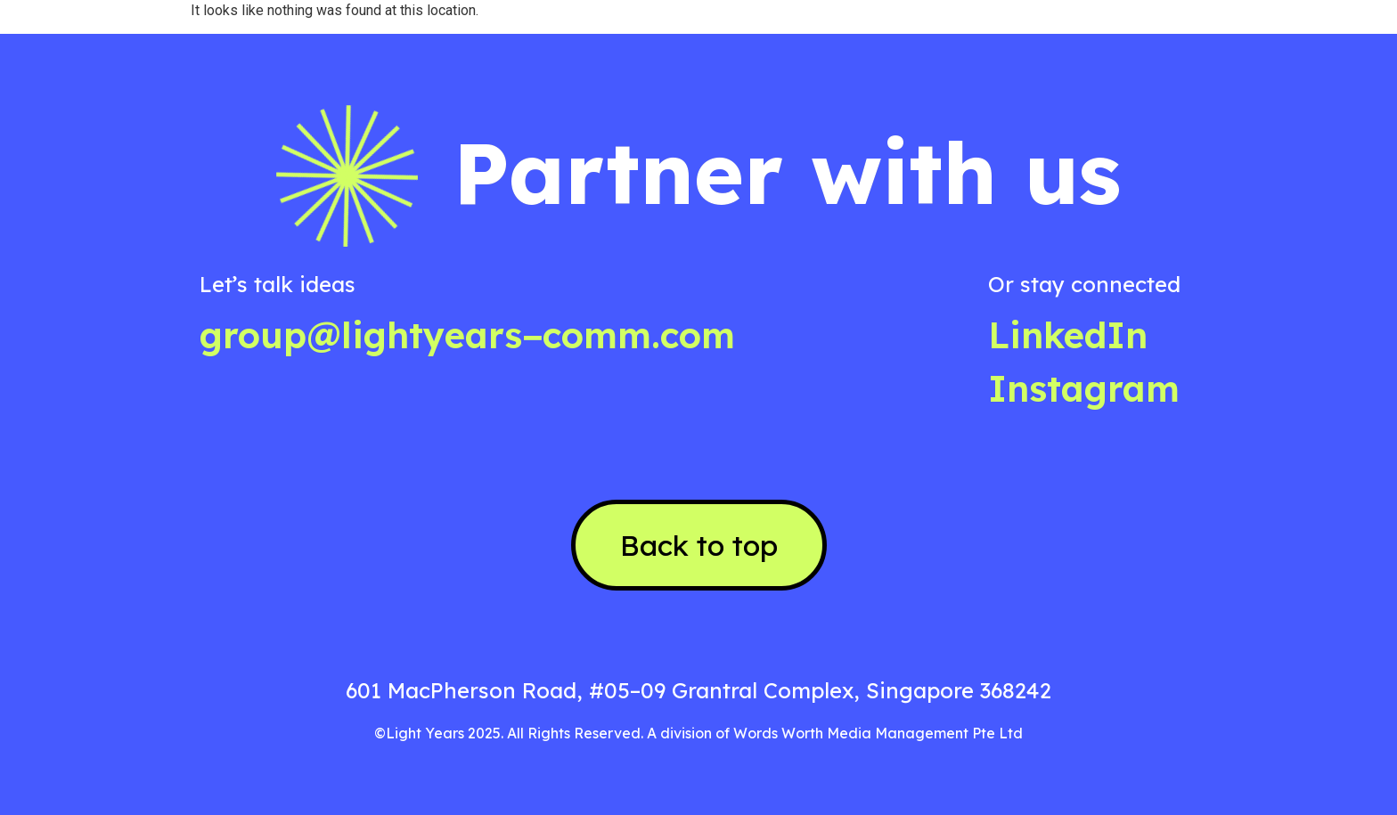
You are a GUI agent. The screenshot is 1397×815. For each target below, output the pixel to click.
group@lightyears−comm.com (467, 335)
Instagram (1084, 388)
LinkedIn (1068, 335)
